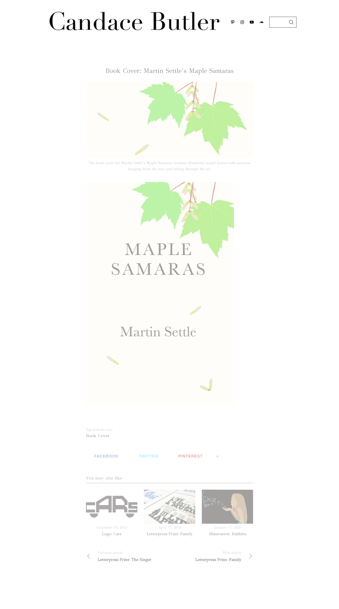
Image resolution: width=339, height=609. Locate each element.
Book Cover (97, 435)
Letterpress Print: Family (170, 534)
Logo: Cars (111, 534)
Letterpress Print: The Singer (128, 556)
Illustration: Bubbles (227, 534)
